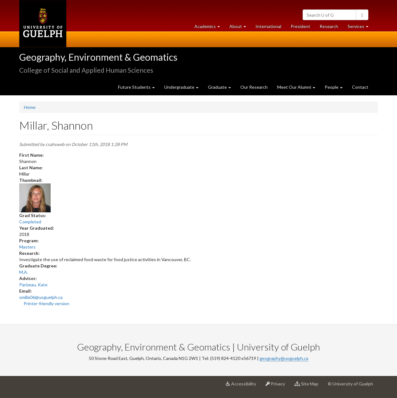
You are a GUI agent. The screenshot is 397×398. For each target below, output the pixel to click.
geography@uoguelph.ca (284, 358)
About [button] (240, 28)
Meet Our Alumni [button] (296, 87)
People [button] (334, 87)
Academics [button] (209, 28)
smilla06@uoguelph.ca (41, 297)
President (300, 26)
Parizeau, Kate (33, 284)
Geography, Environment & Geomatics (98, 57)
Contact (360, 87)
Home (30, 107)
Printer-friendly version (46, 303)
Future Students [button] (136, 87)
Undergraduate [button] (181, 87)
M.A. (23, 272)
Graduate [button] (219, 87)
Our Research (254, 87)
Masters (27, 246)
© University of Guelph (350, 383)
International (268, 26)
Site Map (308, 386)
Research (331, 28)
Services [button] (360, 28)
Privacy (278, 386)
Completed (30, 221)
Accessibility (243, 386)
